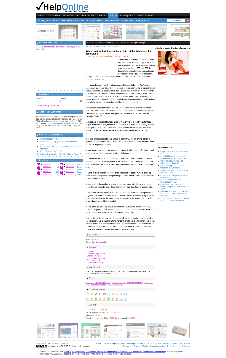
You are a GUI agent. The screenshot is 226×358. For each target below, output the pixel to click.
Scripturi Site (88, 15)
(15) (57, 172)
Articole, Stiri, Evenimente (95, 46)
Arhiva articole (81, 20)
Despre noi (127, 346)
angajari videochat (102, 282)
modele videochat (115, 285)
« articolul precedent (162, 48)
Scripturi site (156, 343)
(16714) (78, 174)
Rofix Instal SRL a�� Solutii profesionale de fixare (58, 143)
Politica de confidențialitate (154, 346)
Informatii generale (97, 254)
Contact (186, 346)
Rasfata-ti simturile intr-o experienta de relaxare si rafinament (60, 148)
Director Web (53, 15)
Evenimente (95, 20)
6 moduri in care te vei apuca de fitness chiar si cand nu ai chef (173, 157)
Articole (113, 15)
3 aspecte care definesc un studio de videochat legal (174, 176)
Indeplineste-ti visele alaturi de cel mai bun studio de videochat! (174, 199)
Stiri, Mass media (94, 260)
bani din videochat (98, 285)
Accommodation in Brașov (50, 139)
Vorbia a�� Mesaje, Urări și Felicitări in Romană (60, 154)
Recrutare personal (97, 258)
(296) (79, 164)
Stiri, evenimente (96, 262)
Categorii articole (47, 20)
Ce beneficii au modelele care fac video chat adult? (174, 171)
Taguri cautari (127, 20)
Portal (40, 15)
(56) (57, 174)
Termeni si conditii (174, 346)
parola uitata (42, 105)
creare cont (54, 105)
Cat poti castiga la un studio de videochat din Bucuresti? (173, 167)
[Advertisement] (59, 70)
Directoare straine (141, 343)
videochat (90, 282)
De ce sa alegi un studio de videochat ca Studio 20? (171, 162)
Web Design (42, 346)
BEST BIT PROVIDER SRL (51, 151)
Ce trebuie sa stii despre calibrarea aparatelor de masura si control (174, 186)
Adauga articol (142, 20)
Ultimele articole (65, 20)
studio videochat (119, 282)
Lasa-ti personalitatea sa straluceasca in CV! (170, 181)
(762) (79, 172)
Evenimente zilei (111, 20)
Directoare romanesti (124, 343)
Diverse (90, 251)
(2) (57, 167)
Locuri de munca (94, 256)
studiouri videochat (135, 282)
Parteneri (138, 346)
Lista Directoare (70, 15)
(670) (79, 167)
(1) (57, 164)
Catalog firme (126, 15)
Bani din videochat (99, 242)
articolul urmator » (181, 48)
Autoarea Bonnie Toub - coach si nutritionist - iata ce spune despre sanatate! (174, 193)
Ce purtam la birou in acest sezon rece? (174, 152)
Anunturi (102, 15)
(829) (79, 169)
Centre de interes (145, 15)
